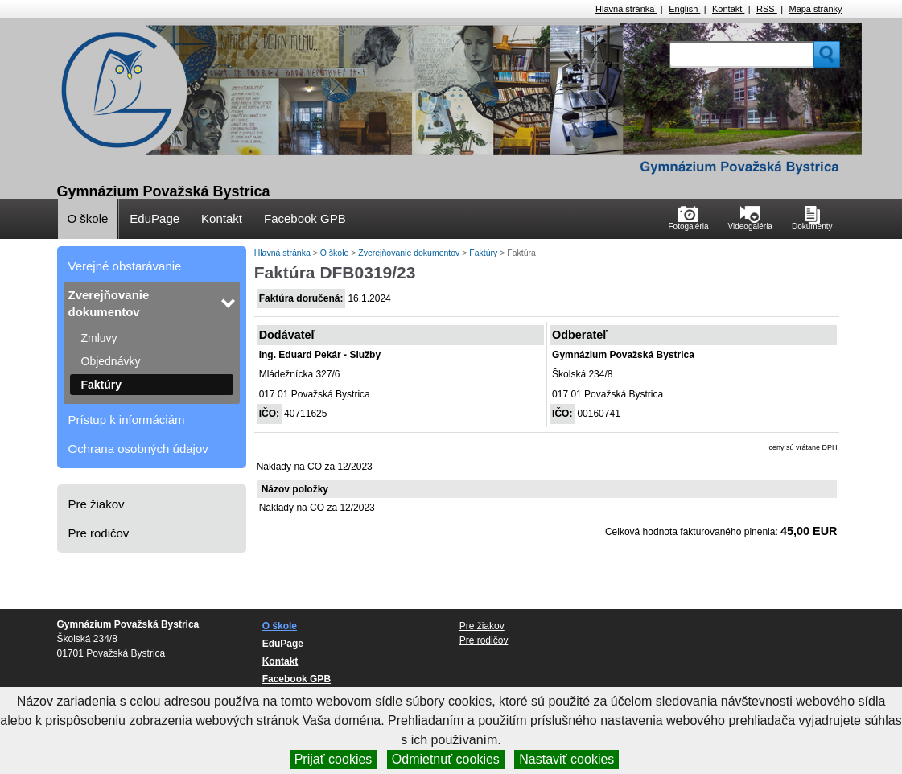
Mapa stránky (815, 9)
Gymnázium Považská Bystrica (163, 191)
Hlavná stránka (626, 9)
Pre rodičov (99, 533)
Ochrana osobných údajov (138, 448)
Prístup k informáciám (126, 419)
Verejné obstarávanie (125, 266)
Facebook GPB (305, 218)
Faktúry (101, 384)
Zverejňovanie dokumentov (109, 303)
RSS (766, 9)
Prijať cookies (333, 759)
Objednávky (111, 361)
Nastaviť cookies (566, 759)
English (684, 9)
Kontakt (728, 9)
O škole (88, 218)
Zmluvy (99, 337)
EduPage (154, 218)
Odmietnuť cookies (446, 759)
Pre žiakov (96, 504)
